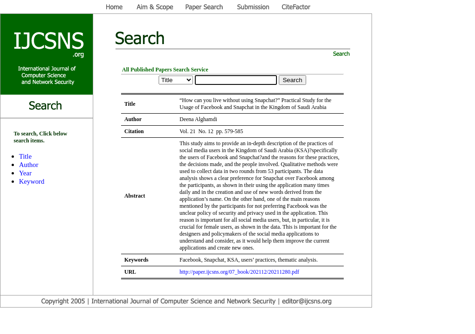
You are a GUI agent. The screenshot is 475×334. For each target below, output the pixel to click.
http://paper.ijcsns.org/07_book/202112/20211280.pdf (239, 272)
